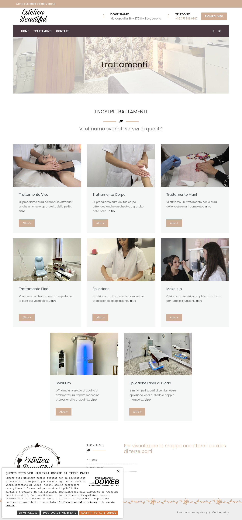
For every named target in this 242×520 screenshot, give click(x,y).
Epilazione (101, 288)
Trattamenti (42, 31)
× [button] (118, 471)
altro (22, 211)
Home (25, 31)
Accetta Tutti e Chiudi (98, 513)
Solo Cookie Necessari (59, 513)
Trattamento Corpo (109, 194)
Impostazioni (28, 513)
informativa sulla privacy (78, 502)
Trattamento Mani (181, 194)
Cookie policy (220, 512)
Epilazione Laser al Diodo (150, 383)
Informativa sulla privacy (192, 512)
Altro (26, 223)
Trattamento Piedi (34, 288)
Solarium (63, 383)
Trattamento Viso (33, 194)
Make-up (174, 288)
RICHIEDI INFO (214, 16)
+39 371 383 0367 (186, 18)
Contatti (62, 31)
